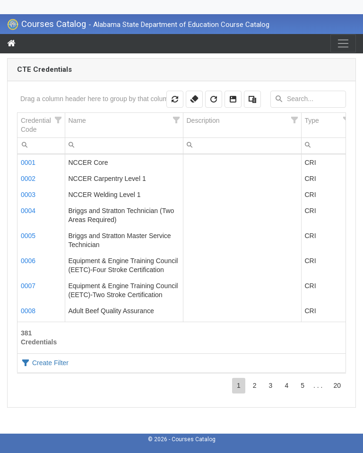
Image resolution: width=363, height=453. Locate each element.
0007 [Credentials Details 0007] (28, 286)
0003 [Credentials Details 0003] (28, 194)
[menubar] (24, 145)
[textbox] (308, 99)
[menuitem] (24, 144)
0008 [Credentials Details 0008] (28, 311)
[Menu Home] (11, 43)
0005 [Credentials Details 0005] (28, 235)
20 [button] (337, 385)
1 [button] (239, 385)
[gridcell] (41, 162)
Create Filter (50, 363)
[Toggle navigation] (343, 43)
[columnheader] (41, 125)
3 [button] (271, 385)
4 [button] (286, 385)
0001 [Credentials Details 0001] (28, 162)
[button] (174, 99)
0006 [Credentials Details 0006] (28, 261)
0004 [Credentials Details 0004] (28, 210)
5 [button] (302, 385)
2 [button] (255, 385)
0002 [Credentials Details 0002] (28, 178)
